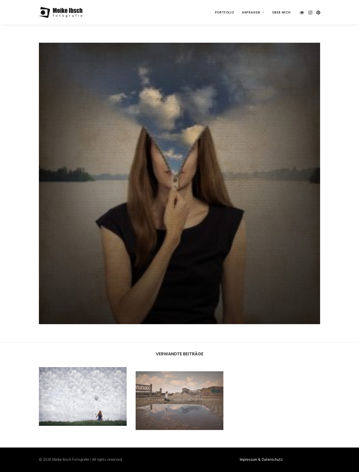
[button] (303, 12)
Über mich (281, 12)
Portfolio (224, 12)
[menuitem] (224, 12)
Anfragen (253, 12)
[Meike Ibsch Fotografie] (62, 12)
